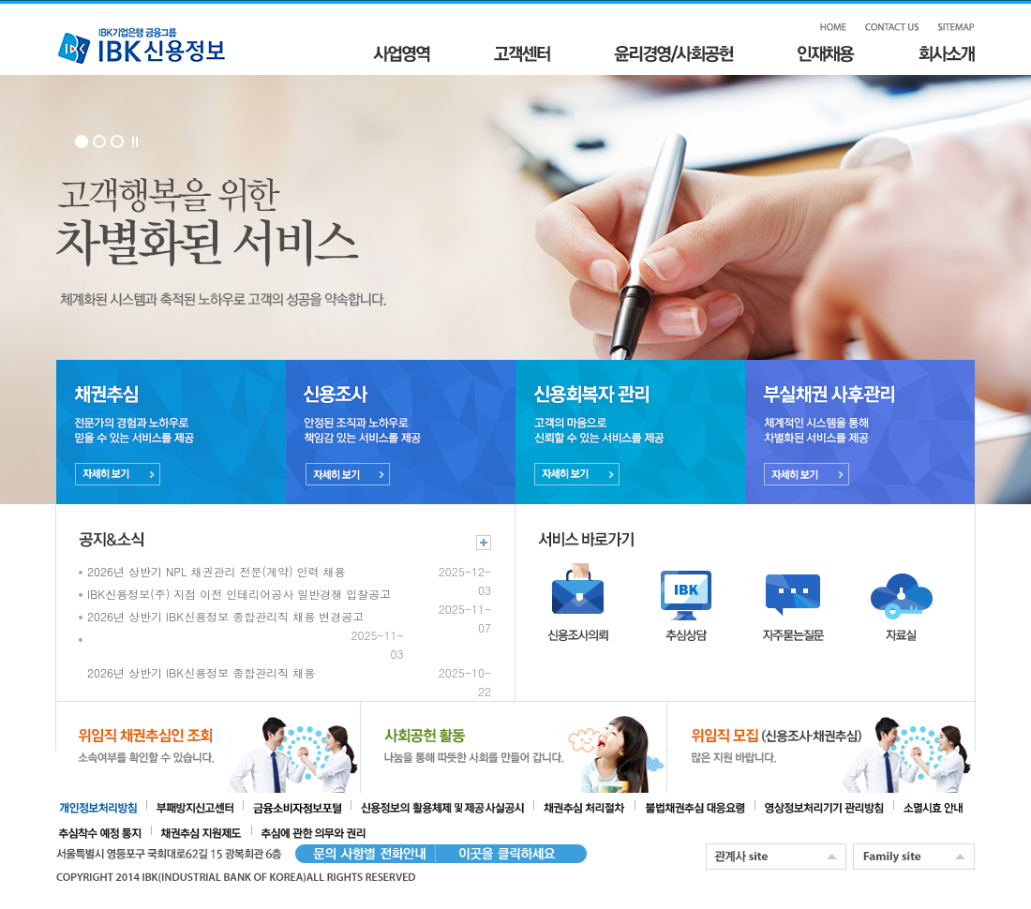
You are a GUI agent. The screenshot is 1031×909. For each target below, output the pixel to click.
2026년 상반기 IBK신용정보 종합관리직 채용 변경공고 (225, 616)
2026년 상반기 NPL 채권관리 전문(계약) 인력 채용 (216, 571)
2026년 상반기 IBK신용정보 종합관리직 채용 (201, 672)
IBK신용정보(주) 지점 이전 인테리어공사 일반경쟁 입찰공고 (239, 594)
